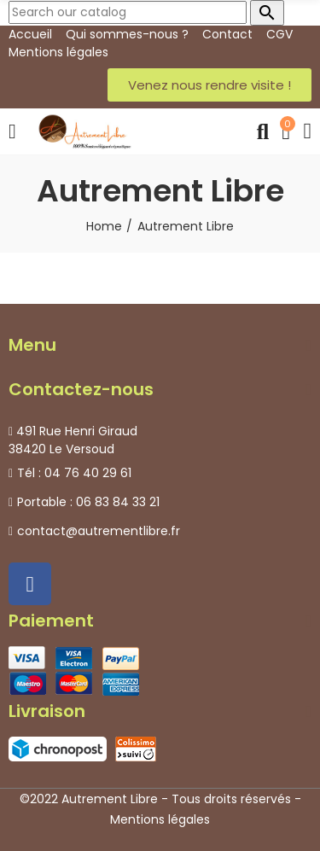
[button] (209, 85)
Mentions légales (160, 819)
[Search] (128, 12)
